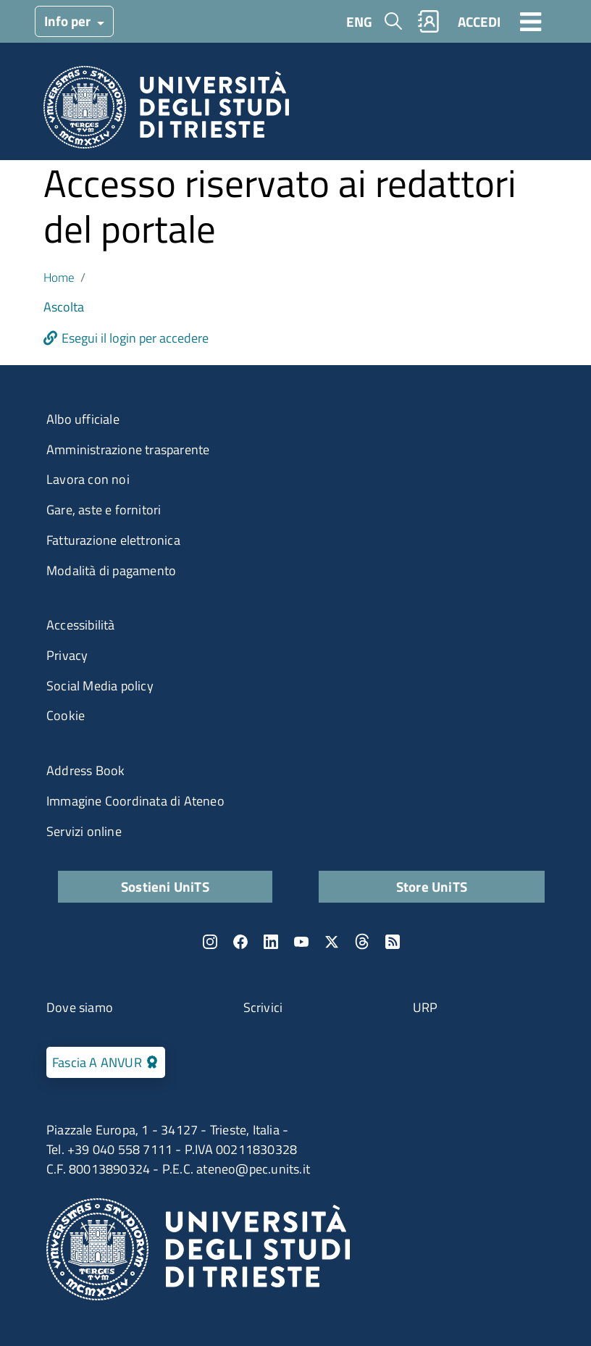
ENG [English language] (359, 21)
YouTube (301, 941)
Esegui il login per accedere (135, 338)
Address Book (85, 770)
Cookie (65, 715)
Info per (68, 20)
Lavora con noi (88, 479)
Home (59, 277)
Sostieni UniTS (165, 886)
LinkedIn (270, 941)
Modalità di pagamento (111, 570)
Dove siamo (79, 1007)
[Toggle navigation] (531, 21)
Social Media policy (100, 685)
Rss (392, 941)
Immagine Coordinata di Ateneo (135, 801)
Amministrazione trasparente (127, 449)
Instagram (210, 941)
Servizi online (84, 831)
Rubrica (428, 21)
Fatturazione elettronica (113, 540)
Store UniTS (431, 886)
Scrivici (263, 1007)
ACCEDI (479, 21)
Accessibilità (80, 625)
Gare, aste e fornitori (103, 509)
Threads (362, 941)
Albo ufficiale (83, 419)
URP (425, 1007)
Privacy (67, 655)
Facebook (240, 941)
